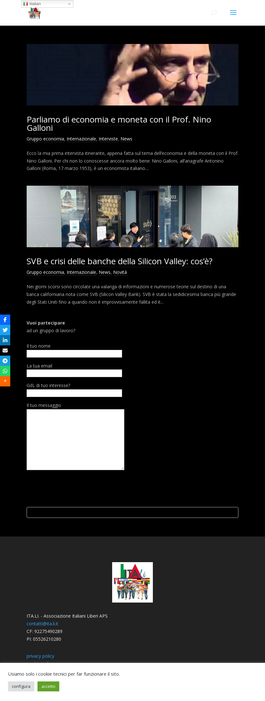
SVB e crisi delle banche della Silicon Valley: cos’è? (119, 261)
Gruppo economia (45, 139)
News (126, 139)
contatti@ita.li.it (42, 624)
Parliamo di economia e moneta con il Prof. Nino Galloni (119, 123)
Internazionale (81, 139)
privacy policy (40, 656)
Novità (120, 272)
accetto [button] (48, 686)
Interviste (108, 139)
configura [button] (21, 686)
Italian (32, 3)
